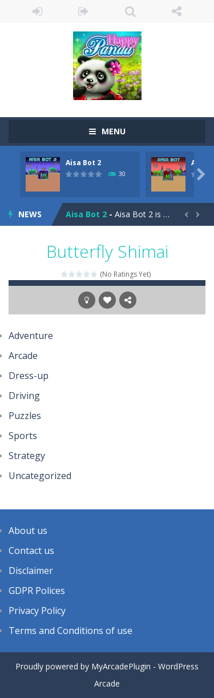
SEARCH (130, 11)
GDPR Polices (37, 590)
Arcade (23, 355)
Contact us (31, 550)
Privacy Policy (37, 610)
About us (28, 530)
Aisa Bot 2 (83, 162)
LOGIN (37, 11)
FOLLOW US (176, 11)
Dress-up (29, 375)
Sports (23, 435)
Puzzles (25, 415)
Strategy (27, 455)
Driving (24, 395)
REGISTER (83, 11)
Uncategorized (40, 475)
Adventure (31, 335)
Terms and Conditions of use (70, 630)
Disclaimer (31, 570)
